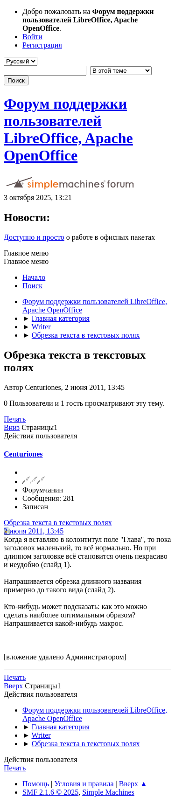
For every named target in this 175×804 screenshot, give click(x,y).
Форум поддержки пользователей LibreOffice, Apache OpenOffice (68, 129)
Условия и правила (83, 784)
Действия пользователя (40, 436)
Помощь (35, 784)
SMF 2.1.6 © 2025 (50, 792)
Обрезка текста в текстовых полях (58, 523)
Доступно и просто (34, 237)
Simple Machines (108, 792)
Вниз (12, 427)
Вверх (13, 686)
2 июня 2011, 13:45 (33, 531)
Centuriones (23, 454)
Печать (15, 419)
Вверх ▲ (133, 784)
